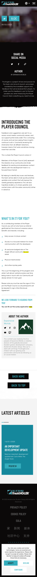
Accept (11, 563)
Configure (18, 570)
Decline (26, 563)
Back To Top (19, 385)
